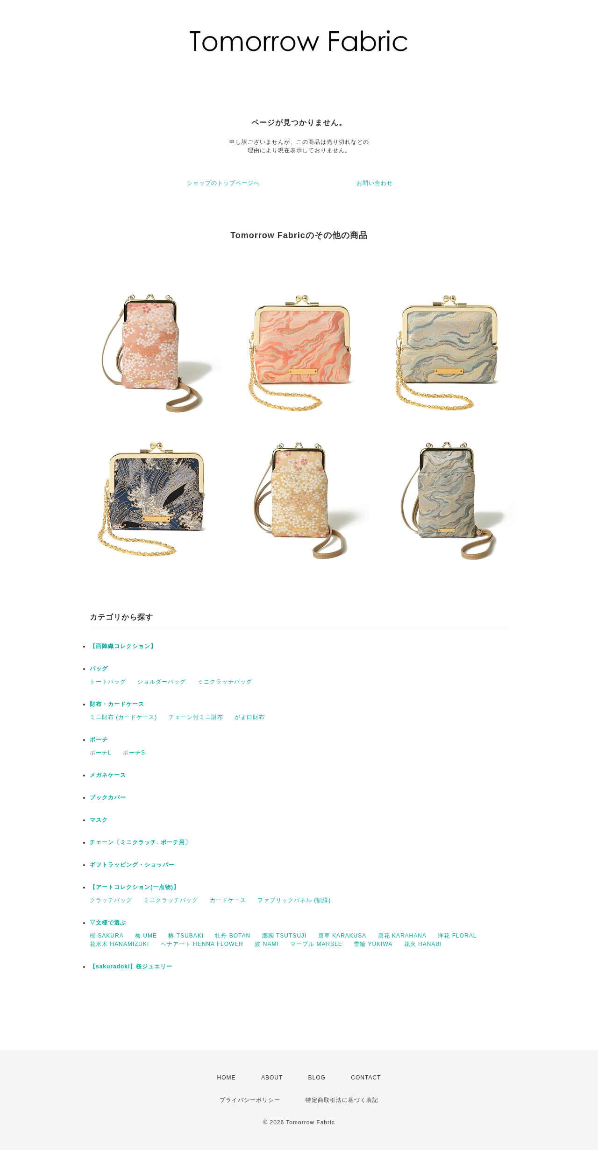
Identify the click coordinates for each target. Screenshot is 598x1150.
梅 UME (146, 935)
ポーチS (134, 752)
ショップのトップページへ (223, 183)
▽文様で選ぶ (108, 922)
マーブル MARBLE (316, 944)
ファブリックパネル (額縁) (294, 900)
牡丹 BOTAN (232, 935)
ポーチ (99, 739)
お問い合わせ (374, 183)
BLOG (317, 1077)
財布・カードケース (117, 704)
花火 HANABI (423, 944)
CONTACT (366, 1077)
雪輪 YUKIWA (373, 944)
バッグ (99, 668)
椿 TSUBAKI (186, 935)
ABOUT (272, 1077)
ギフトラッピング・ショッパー (132, 864)
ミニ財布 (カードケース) (123, 717)
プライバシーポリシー (250, 1100)
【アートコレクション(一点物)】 (134, 887)
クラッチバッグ (111, 900)
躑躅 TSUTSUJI (284, 935)
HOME (226, 1077)
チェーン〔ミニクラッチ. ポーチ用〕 (140, 842)
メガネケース (108, 775)
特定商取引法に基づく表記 (342, 1100)
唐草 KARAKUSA (342, 935)
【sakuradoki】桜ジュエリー (131, 966)
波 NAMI (266, 944)
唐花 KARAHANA (402, 935)
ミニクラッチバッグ (225, 681)
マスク (99, 820)
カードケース (228, 900)
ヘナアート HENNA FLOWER (202, 944)
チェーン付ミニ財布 (196, 717)
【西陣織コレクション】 (123, 646)
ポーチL (101, 752)
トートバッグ (108, 681)
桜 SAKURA (107, 935)
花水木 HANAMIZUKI (119, 944)
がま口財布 (250, 717)
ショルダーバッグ (161, 681)
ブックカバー (108, 797)
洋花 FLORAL (457, 935)
